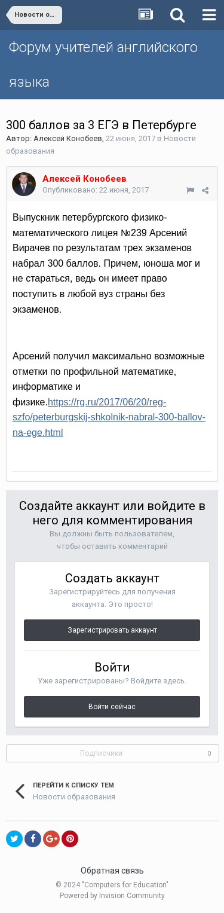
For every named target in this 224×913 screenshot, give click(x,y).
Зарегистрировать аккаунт (112, 630)
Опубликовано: (95, 189)
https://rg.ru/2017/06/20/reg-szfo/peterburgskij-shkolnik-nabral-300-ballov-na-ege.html (109, 417)
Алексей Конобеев (67, 138)
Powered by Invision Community (112, 895)
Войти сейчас (112, 707)
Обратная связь (112, 870)
